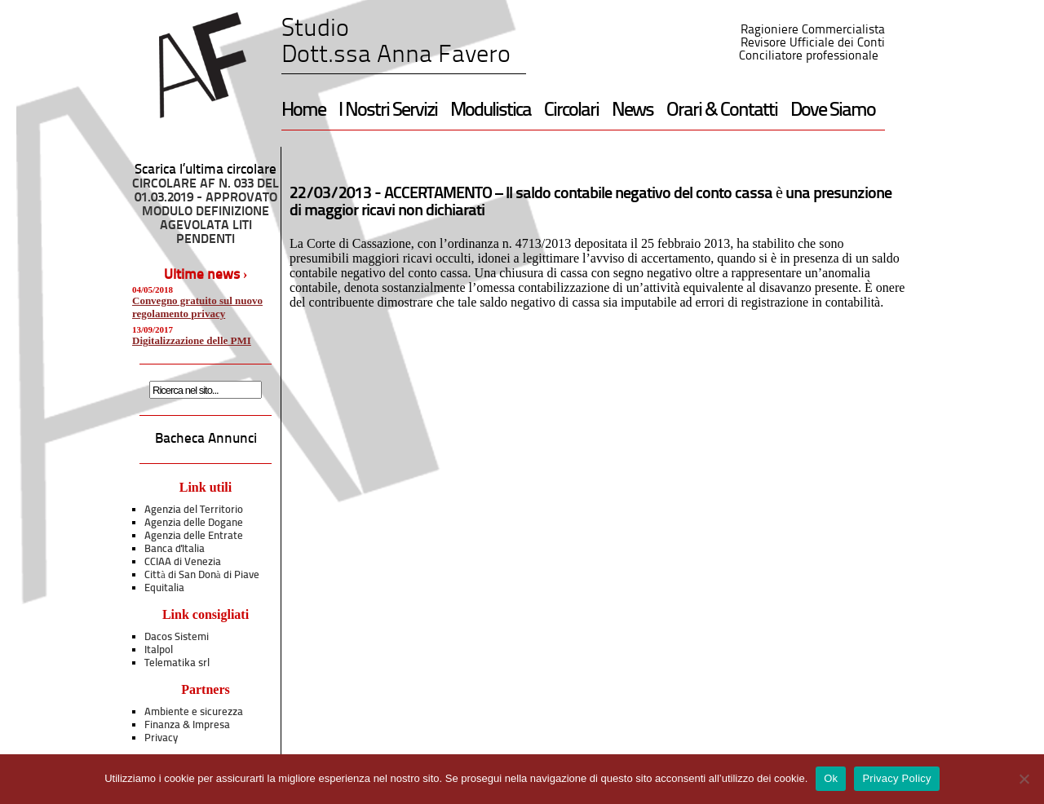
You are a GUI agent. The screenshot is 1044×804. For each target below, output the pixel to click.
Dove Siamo (832, 111)
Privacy (161, 738)
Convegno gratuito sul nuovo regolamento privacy (197, 307)
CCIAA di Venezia (182, 562)
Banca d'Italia (174, 549)
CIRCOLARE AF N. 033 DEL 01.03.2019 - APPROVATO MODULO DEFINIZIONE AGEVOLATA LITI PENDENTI (205, 212)
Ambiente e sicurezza (193, 712)
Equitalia (164, 588)
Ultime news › (206, 275)
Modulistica (490, 111)
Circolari (571, 111)
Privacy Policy (896, 778)
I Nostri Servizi (387, 111)
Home (303, 111)
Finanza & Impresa (187, 725)
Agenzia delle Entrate (193, 536)
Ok (831, 778)
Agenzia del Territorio (193, 510)
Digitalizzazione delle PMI (191, 340)
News (632, 111)
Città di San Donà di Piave (201, 575)
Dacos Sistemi (176, 637)
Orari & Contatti (721, 111)
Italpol (158, 650)
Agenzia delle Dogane (193, 523)
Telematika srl (177, 663)
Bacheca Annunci (206, 439)
